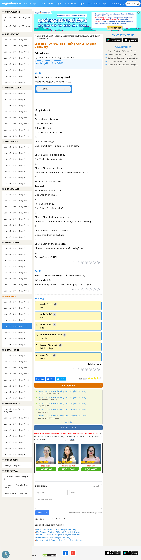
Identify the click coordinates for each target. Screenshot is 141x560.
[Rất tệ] (82, 262)
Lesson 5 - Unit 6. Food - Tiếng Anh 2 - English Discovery (65, 45)
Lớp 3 (97, 3)
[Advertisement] (123, 104)
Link (72, 439)
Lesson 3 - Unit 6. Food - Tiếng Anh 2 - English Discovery (61, 415)
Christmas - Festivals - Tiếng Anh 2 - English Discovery (57, 535)
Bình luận (40, 379)
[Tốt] (94, 262)
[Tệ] (86, 262)
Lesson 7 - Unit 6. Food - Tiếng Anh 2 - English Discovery (61, 397)
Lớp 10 (43, 3)
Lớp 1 (112, 3)
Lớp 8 (58, 3)
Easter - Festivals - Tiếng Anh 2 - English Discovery (56, 529)
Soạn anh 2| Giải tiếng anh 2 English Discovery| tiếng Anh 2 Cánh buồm (68, 36)
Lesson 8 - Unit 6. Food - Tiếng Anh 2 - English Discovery (61, 403)
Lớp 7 (66, 3)
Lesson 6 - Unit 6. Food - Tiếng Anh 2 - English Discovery (61, 391)
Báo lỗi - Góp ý (68, 427)
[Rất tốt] (98, 262)
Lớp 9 (51, 3)
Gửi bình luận (42, 513)
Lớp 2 (105, 3)
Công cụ (120, 3)
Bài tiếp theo (82, 385)
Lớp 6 (74, 3)
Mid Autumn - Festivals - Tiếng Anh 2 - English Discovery (59, 532)
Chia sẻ (50, 379)
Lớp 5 (81, 3)
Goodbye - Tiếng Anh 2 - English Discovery (53, 537)
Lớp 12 (27, 3)
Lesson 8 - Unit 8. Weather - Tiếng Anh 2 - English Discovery (60, 540)
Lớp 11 (35, 3)
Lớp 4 (89, 3)
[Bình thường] (90, 262)
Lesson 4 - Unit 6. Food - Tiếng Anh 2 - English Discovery (61, 409)
